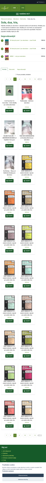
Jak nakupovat (7, 451)
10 (25, 79)
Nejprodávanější (21, 69)
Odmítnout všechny (23, 479)
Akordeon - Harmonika (19, 19)
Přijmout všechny (23, 475)
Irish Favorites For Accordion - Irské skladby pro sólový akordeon (9, 103)
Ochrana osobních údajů (9, 458)
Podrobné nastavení (8, 471)
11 (30, 79)
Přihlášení (41, 2)
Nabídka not (23, 14)
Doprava (5, 453)
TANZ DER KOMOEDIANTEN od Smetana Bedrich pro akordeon (27, 138)
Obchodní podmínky (8, 455)
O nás (4, 460)
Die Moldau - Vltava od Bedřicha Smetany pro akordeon (9, 173)
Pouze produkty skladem (24, 74)
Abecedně (12, 69)
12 (35, 79)
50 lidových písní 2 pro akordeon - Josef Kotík (23, 48)
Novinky (4, 69)
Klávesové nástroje (6, 19)
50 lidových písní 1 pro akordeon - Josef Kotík (23, 40)
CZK (15, 8)
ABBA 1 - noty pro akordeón (18, 56)
